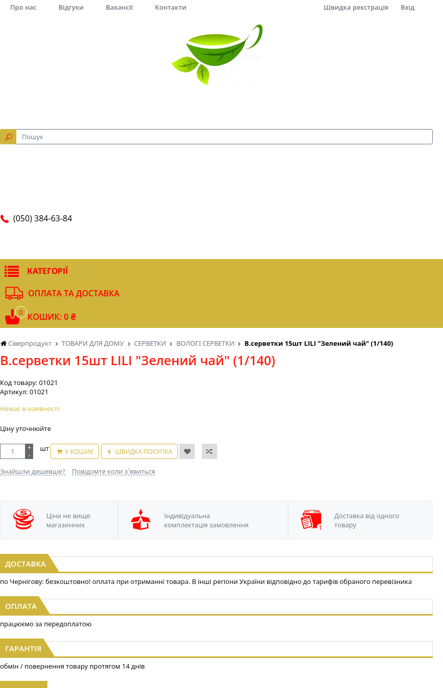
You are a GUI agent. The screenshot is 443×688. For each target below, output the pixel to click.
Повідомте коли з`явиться (113, 471)
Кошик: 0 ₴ (51, 316)
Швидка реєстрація (356, 7)
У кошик (79, 451)
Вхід (407, 7)
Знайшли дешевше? (32, 471)
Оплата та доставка (73, 293)
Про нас (23, 7)
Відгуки (71, 7)
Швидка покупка (143, 451)
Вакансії (119, 7)
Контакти (171, 7)
